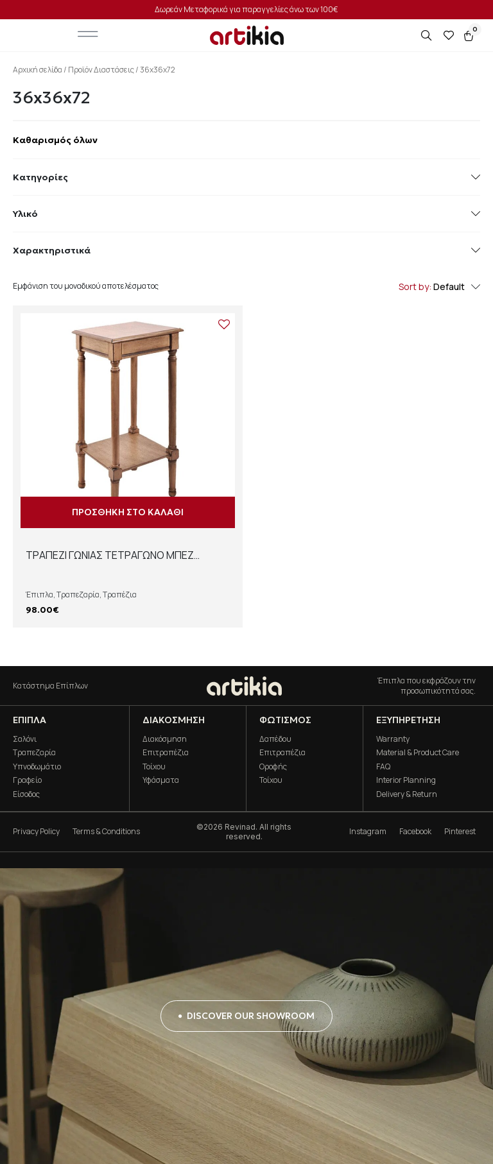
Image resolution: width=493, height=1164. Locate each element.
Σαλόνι (25, 738)
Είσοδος (26, 794)
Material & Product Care (417, 752)
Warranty (393, 738)
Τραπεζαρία (77, 594)
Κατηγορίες (246, 177)
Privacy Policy (36, 831)
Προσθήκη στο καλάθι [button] (128, 512)
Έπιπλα (39, 594)
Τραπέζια (120, 594)
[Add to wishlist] (224, 324)
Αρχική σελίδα (37, 69)
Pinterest (460, 831)
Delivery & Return (406, 794)
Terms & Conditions (106, 831)
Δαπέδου (275, 738)
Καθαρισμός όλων (55, 140)
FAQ (383, 766)
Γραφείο (27, 780)
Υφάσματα (161, 780)
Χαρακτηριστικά (246, 250)
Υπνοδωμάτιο (37, 766)
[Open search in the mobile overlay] (427, 35)
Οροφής (273, 766)
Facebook (415, 831)
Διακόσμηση (165, 738)
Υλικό (246, 214)
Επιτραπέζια (166, 752)
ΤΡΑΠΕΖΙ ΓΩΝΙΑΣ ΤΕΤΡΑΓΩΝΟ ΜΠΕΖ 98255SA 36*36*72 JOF (110, 562)
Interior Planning (406, 780)
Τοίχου (154, 766)
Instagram (367, 831)
